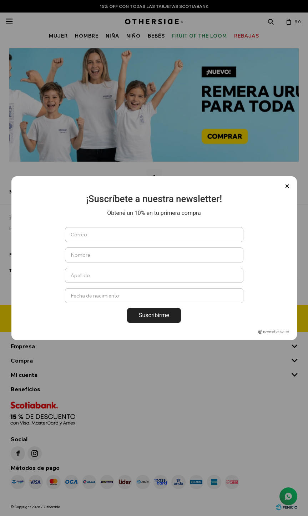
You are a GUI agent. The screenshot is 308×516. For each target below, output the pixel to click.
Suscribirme (154, 315)
